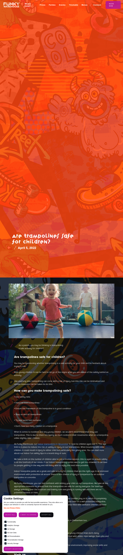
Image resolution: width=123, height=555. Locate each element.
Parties (52, 5)
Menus (85, 5)
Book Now (111, 5)
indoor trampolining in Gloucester (53, 444)
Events (62, 5)
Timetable (73, 5)
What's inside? (28, 5)
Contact (97, 5)
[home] (11, 5)
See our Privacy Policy (12, 508)
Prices (42, 5)
